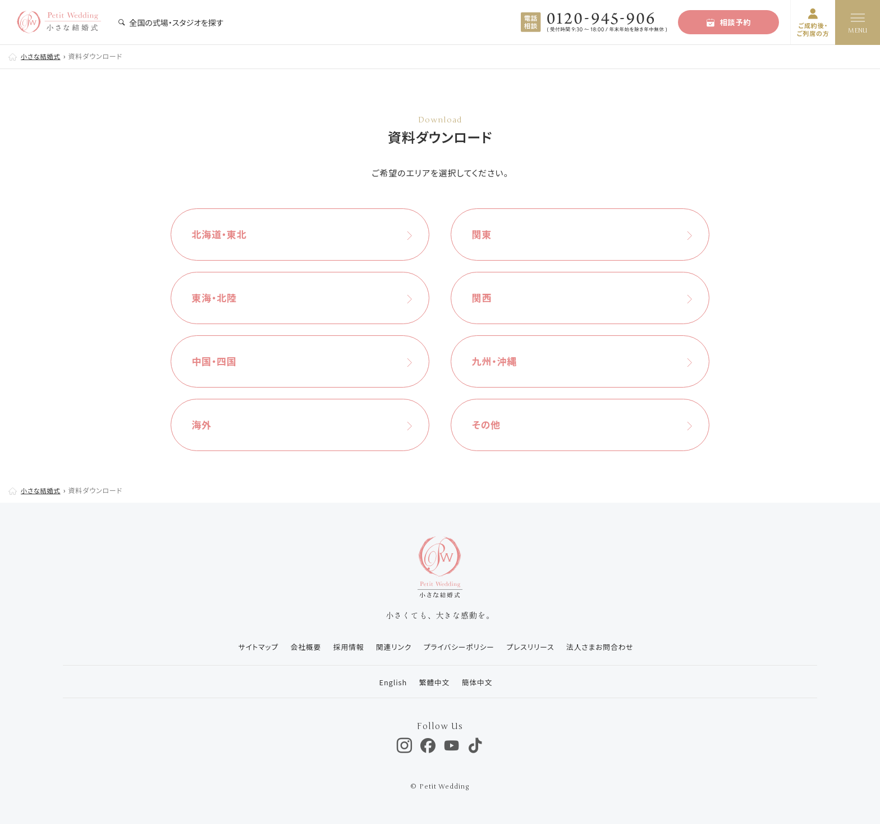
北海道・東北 (223, 234)
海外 (204, 424)
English (390, 682)
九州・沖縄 (498, 361)
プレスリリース (532, 646)
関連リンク (392, 646)
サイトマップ (250, 646)
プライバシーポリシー (459, 646)
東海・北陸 (218, 297)
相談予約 (728, 22)
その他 (489, 424)
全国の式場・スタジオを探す (170, 22)
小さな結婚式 (42, 56)
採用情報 (344, 646)
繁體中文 (433, 682)
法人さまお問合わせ (605, 646)
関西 (484, 297)
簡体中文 (477, 682)
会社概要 (300, 646)
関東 (484, 234)
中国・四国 (218, 361)
